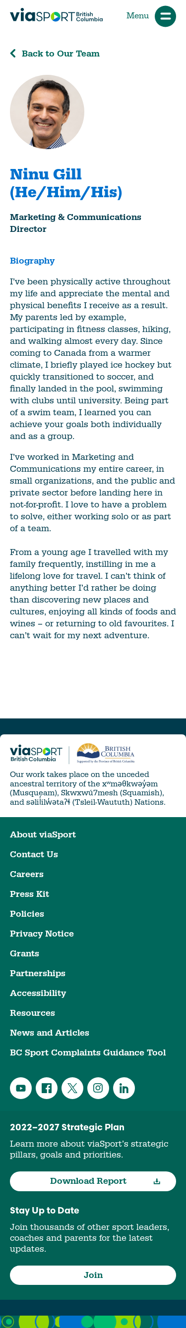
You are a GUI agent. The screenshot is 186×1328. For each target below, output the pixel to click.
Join (93, 1275)
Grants (24, 953)
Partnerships (37, 973)
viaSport (56, 15)
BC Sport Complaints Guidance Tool (88, 1052)
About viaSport (43, 834)
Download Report (105, 1181)
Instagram (98, 1088)
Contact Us (34, 854)
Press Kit (29, 894)
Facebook (47, 1088)
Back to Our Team (55, 53)
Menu (151, 16)
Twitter (72, 1088)
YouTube (21, 1088)
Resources (32, 1013)
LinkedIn (124, 1088)
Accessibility (38, 993)
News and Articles (49, 1033)
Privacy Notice (42, 934)
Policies (27, 914)
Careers (27, 874)
